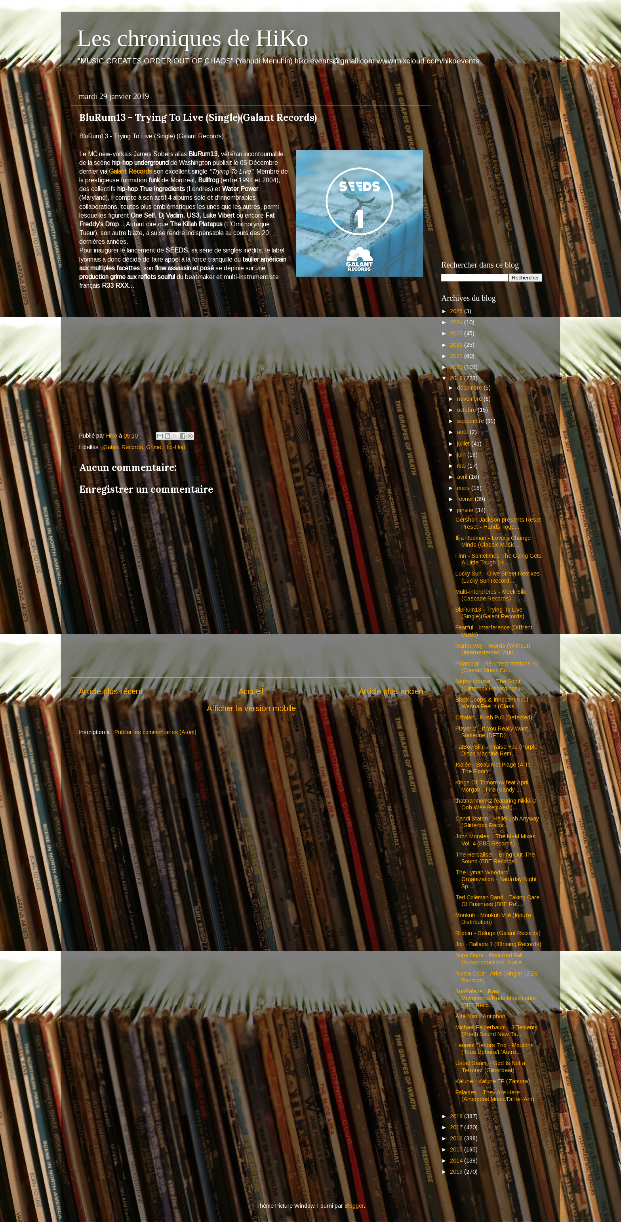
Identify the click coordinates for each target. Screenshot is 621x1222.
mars (464, 488)
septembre (471, 421)
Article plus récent (111, 691)
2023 (457, 333)
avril (463, 477)
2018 (457, 1116)
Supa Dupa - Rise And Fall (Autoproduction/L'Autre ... (491, 958)
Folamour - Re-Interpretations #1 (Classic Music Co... (497, 666)
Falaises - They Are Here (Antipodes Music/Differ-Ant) (494, 1095)
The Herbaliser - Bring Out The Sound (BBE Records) (495, 857)
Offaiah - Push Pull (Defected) (493, 717)
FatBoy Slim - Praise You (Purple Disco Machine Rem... (496, 750)
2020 (457, 367)
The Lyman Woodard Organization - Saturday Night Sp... (496, 879)
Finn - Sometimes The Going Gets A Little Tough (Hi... (498, 559)
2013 (457, 1171)
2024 (457, 322)
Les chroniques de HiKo (193, 38)
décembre (470, 387)
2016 (457, 1138)
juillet (464, 443)
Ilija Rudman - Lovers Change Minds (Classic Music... (493, 541)
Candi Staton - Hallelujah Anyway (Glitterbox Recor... (497, 821)
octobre (467, 410)
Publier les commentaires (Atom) (155, 732)
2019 (457, 378)
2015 (457, 1149)
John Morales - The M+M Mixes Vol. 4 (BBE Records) (495, 839)
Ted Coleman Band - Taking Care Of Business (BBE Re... (497, 900)
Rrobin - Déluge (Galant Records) (498, 933)
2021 (457, 356)
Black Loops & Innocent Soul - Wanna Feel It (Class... (493, 702)
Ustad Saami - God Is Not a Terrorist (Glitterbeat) (490, 1066)
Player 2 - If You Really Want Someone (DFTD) (491, 731)
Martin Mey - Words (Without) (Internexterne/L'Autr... (492, 649)
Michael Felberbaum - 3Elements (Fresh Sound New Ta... (496, 1030)
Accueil (250, 691)
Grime (153, 447)
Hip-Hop (174, 447)
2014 (457, 1160)
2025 (457, 311)
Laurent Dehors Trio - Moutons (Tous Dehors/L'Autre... (494, 1048)
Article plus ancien (391, 691)
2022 (457, 345)
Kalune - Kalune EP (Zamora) (492, 1081)
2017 (457, 1127)
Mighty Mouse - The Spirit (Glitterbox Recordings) (487, 684)
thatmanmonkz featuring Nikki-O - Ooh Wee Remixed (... (498, 804)
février (466, 499)
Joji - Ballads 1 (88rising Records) (498, 944)
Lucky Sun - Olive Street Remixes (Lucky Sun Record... (497, 576)
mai (462, 466)
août (463, 432)
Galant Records (130, 171)
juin (462, 454)
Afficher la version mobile (251, 708)
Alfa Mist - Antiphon (480, 1016)
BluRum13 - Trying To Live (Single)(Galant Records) (489, 613)
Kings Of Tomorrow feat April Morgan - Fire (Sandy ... (491, 785)
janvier (466, 510)
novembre (470, 399)
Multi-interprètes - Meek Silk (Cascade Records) (490, 595)
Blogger (354, 1206)
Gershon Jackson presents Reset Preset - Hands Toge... (498, 523)
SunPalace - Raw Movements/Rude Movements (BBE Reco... (495, 998)
